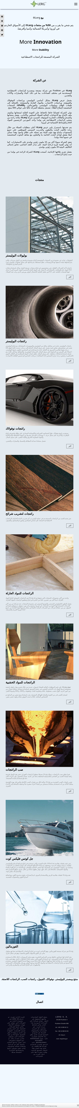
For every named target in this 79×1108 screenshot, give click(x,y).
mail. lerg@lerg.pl (61, 1038)
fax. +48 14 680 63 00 (61, 1031)
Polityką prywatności (40, 1104)
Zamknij (78, 1105)
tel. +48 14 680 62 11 (61, 1027)
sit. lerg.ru (62, 1035)
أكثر (70, 277)
